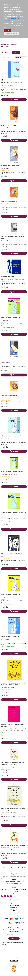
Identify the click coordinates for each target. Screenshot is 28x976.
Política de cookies (14, 903)
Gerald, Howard (4, 474)
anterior (3, 867)
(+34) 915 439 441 (14, 891)
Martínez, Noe (20, 730)
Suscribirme (14, 938)
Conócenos (14, 902)
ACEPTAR (7, 30)
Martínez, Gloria (12, 730)
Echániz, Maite (4, 730)
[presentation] (12, 949)
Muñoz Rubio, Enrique (19, 279)
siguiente (24, 867)
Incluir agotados (5, 57)
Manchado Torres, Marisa (7, 279)
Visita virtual (14, 909)
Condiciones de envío (14, 905)
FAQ (14, 910)
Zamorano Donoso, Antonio (7, 85)
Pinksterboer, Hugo (5, 127)
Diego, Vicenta (23, 728)
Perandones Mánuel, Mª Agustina (8, 687)
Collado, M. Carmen (14, 728)
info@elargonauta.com (14, 893)
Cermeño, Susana (5, 728)
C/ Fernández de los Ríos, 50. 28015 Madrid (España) (14, 889)
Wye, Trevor (3, 556)
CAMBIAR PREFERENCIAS (11, 33)
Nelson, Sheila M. (5, 320)
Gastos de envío (14, 907)
